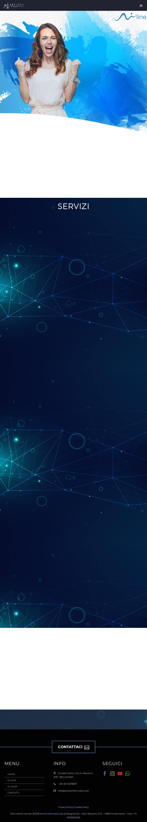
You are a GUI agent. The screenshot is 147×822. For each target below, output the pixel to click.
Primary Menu (141, 6)
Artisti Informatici (49, 813)
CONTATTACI (73, 747)
